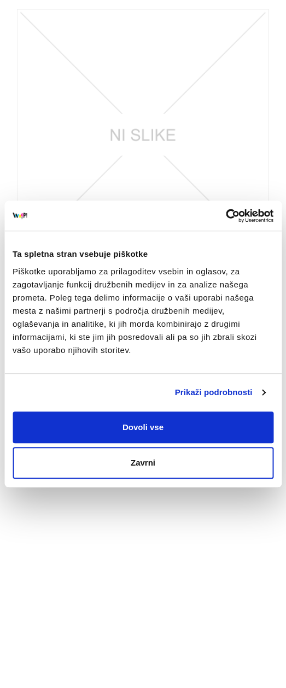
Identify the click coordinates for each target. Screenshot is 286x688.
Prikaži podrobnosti (214, 392)
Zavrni (143, 462)
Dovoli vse (143, 427)
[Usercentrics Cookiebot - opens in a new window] (225, 216)
